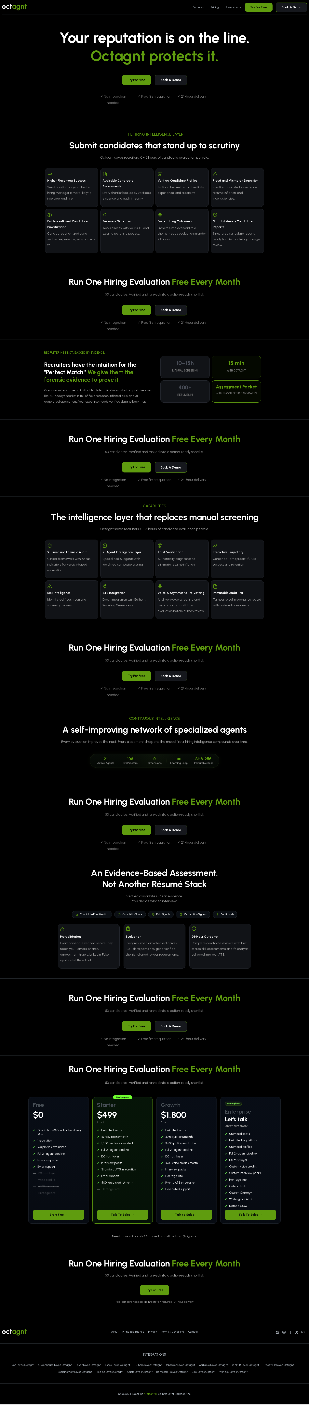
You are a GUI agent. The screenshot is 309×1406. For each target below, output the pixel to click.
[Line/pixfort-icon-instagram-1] (284, 1333)
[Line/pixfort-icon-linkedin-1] (278, 1333)
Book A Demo (291, 7)
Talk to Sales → (186, 1216)
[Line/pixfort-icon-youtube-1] (303, 1333)
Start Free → (58, 1216)
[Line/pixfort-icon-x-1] (296, 1333)
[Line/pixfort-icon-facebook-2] (290, 1333)
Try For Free (258, 7)
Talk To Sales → (122, 1216)
